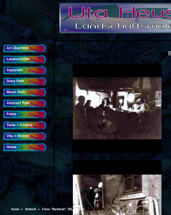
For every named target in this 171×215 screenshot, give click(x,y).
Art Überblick (18, 48)
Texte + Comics (19, 125)
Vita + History (18, 136)
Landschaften (18, 59)
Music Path (16, 92)
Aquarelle (15, 70)
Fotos (11, 114)
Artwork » (33, 209)
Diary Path (15, 81)
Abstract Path (18, 103)
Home (11, 147)
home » (17, 209)
